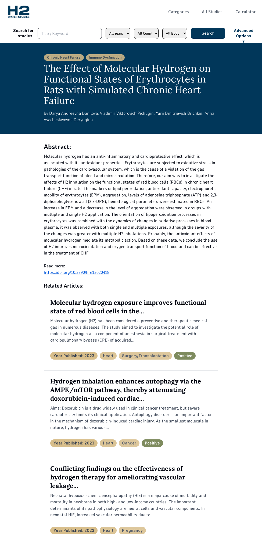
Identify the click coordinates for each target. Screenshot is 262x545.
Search (208, 33)
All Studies (212, 12)
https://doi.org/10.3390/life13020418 (76, 272)
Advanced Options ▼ (243, 33)
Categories (178, 12)
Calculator (245, 12)
